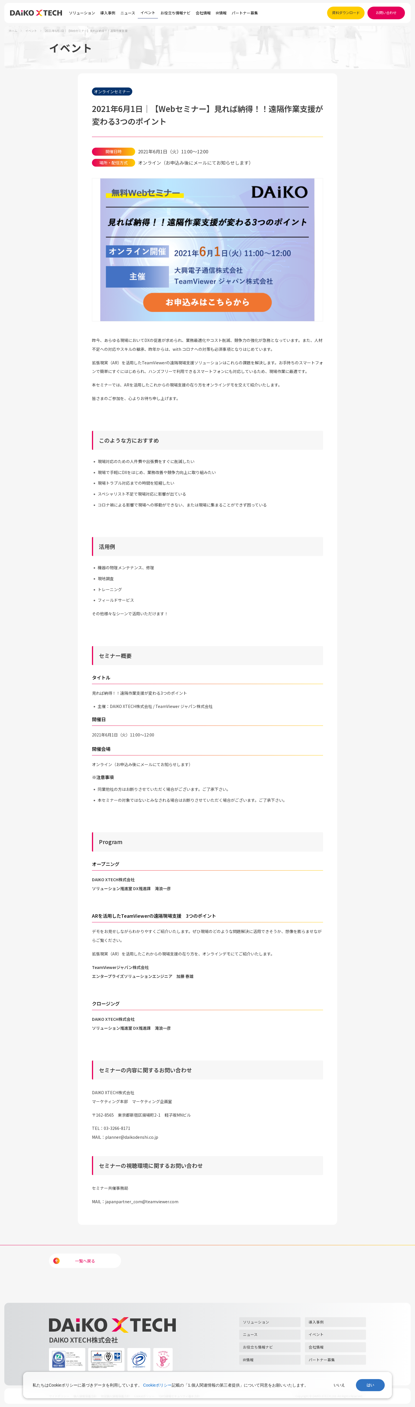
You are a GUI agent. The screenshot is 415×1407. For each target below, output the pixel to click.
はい (370, 1385)
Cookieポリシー (157, 1385)
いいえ (339, 1385)
